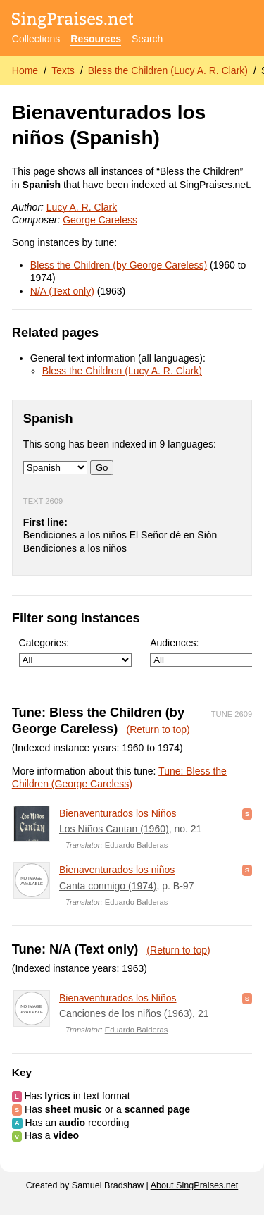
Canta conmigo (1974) (108, 886)
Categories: (75, 652)
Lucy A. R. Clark (81, 207)
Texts (63, 70)
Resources (95, 38)
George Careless (100, 220)
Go (102, 467)
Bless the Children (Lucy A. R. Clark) (168, 70)
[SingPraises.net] (73, 21)
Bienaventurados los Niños (118, 813)
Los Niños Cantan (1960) (114, 828)
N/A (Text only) (62, 291)
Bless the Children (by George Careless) (118, 265)
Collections (36, 38)
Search (147, 38)
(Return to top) (157, 729)
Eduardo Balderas (136, 845)
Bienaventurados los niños (117, 869)
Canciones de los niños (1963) (125, 1013)
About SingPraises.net (195, 1185)
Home (25, 70)
